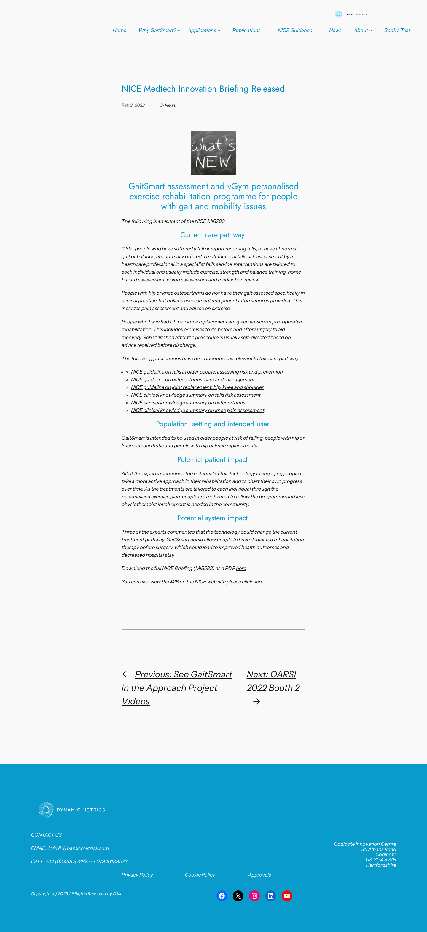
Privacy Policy (137, 875)
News (170, 105)
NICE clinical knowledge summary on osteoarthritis (188, 403)
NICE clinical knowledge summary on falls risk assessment (196, 395)
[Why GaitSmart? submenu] (159, 30)
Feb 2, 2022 (133, 105)
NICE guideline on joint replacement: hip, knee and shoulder (197, 387)
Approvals (259, 875)
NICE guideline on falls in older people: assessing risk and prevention (207, 372)
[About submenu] (363, 30)
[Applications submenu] (204, 30)
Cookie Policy (200, 875)
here (241, 568)
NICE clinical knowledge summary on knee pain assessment (197, 410)
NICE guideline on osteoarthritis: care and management (193, 379)
